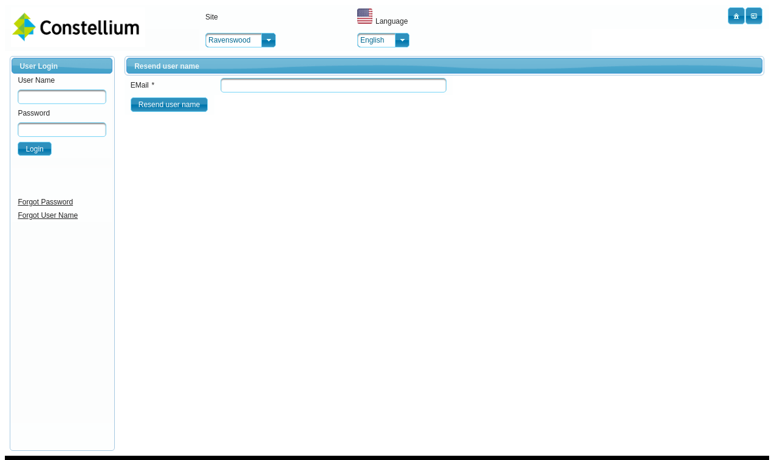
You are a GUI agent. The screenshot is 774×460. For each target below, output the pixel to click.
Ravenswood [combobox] (229, 40)
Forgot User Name (48, 215)
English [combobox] (372, 40)
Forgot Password (45, 202)
